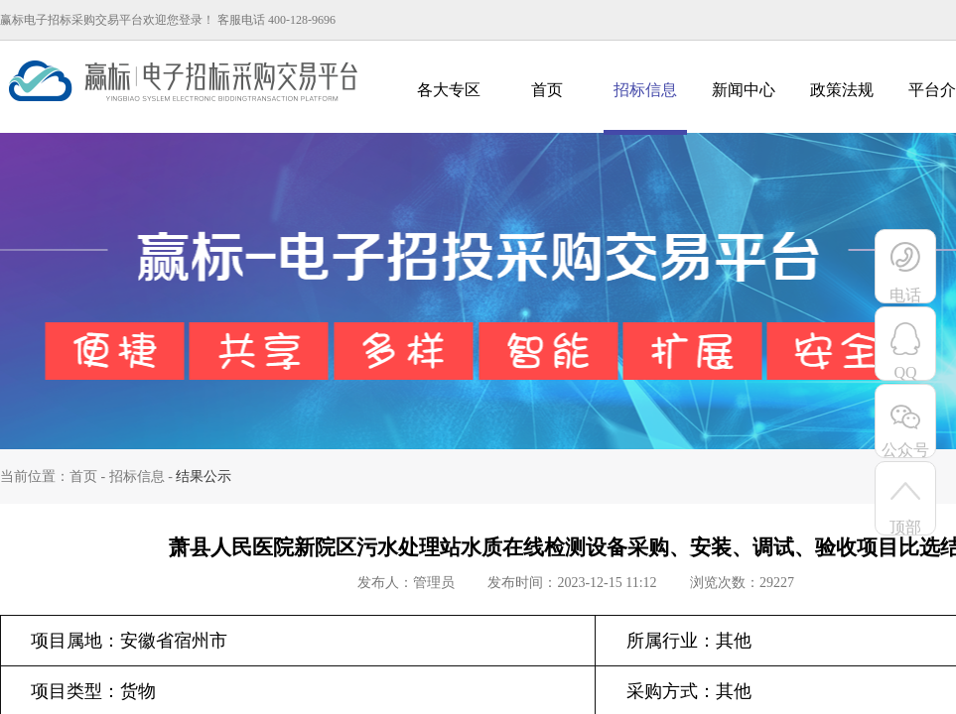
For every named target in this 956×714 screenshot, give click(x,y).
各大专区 (448, 89)
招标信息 (645, 89)
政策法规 (842, 89)
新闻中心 (743, 89)
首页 (547, 89)
